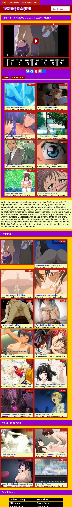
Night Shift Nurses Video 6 (16, 193)
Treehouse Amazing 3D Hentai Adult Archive (19, 414)
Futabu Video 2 (8, 355)
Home (4, 2)
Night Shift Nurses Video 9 (16, 136)
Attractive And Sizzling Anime (47, 295)
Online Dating (17, 499)
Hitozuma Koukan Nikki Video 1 (14, 295)
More (36, 2)
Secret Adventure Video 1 (45, 414)
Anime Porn (26, 2)
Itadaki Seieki (41, 355)
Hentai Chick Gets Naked (11, 325)
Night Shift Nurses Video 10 (48, 165)
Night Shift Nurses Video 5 (48, 107)
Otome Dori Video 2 (43, 484)
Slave (5, 77)
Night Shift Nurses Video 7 (48, 136)
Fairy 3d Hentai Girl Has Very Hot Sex (50, 325)
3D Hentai (15, 503)
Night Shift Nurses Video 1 (48, 193)
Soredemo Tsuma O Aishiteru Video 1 (50, 265)
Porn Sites (42, 499)
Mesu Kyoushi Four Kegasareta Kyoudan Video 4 (21, 484)
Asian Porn (43, 503)
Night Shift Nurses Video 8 (16, 107)
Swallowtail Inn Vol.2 (10, 454)
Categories (14, 2)
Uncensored (18, 77)
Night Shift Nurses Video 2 (16, 165)
